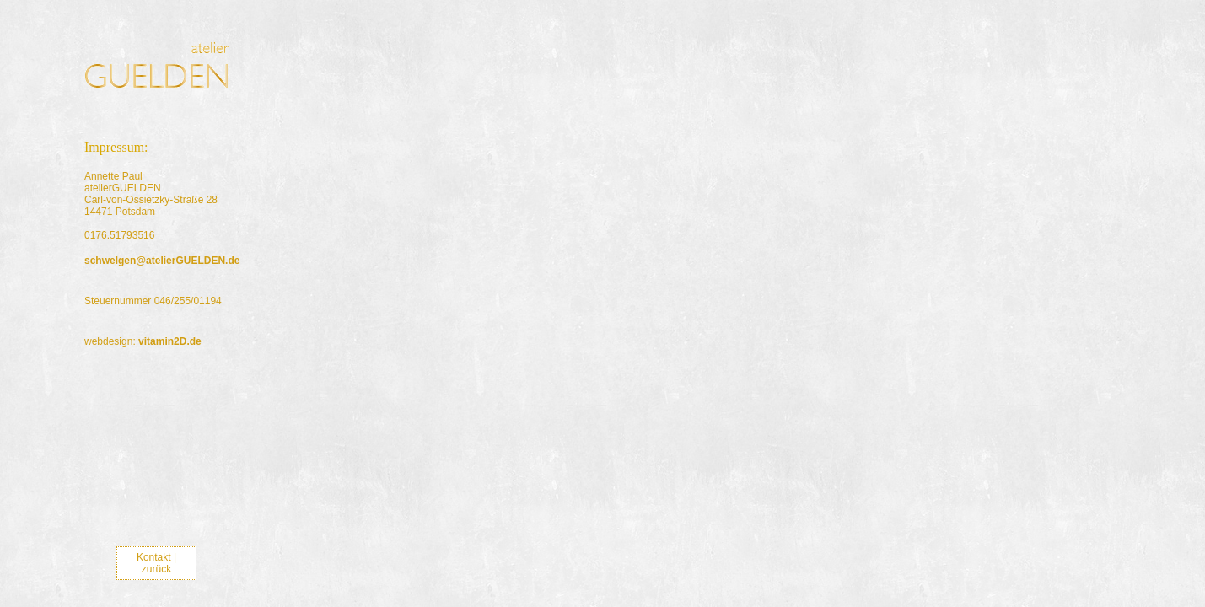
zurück (156, 569)
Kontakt (154, 557)
